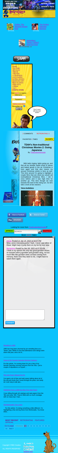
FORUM (15, 86)
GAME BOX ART (18, 81)
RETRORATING (26, 420)
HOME (14, 66)
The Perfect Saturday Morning (44, 26)
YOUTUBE (16, 68)
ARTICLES (16, 70)
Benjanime (11, 248)
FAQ (13, 88)
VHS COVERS (17, 77)
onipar (9, 241)
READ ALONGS (17, 83)
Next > (11, 428)
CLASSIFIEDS (17, 75)
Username (19, 95)
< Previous (19, 426)
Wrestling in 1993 (9, 345)
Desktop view (28, 451)
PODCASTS (16, 85)
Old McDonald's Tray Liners (13, 405)
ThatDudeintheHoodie (38, 152)
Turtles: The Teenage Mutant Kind (21, 26)
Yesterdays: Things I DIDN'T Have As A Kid (33, 42)
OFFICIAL (9, 422)
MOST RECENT (11, 420)
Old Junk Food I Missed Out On (14, 375)
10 (6, 428)
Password (19, 99)
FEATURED (39, 420)
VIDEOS (15, 72)
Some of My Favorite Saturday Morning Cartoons (20, 360)
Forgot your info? (19, 104)
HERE (17, 93)
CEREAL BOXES (18, 79)
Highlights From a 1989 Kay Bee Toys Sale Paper (20, 390)
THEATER (15, 74)
